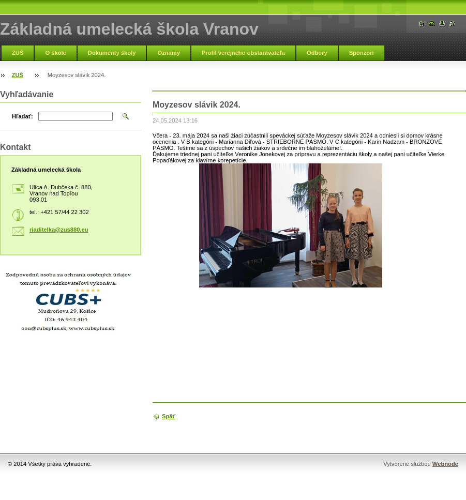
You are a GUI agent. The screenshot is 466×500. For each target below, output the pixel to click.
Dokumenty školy (112, 53)
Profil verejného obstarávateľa (243, 53)
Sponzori (361, 53)
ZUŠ (17, 53)
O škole (55, 53)
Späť (168, 416)
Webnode (445, 464)
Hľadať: (22, 116)
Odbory (317, 53)
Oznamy (168, 53)
